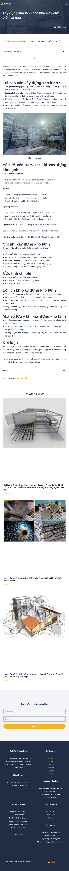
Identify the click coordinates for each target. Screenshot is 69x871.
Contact (51, 764)
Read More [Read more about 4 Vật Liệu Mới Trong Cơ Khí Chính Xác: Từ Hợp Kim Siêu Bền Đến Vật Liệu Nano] (8, 584)
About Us (51, 758)
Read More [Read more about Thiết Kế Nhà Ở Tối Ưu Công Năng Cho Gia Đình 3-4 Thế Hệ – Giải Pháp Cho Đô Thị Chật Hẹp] (8, 680)
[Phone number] (49, 862)
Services (51, 767)
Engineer (51, 774)
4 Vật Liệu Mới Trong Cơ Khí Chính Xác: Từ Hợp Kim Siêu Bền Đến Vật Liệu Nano (32, 579)
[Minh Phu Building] (6, 4)
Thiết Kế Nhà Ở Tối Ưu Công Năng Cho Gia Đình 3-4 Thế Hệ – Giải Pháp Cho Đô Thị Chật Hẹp (33, 675)
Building (18, 41)
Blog (11, 41)
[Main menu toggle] (66, 4)
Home (5, 41)
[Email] (53, 862)
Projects (51, 771)
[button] (63, 52)
